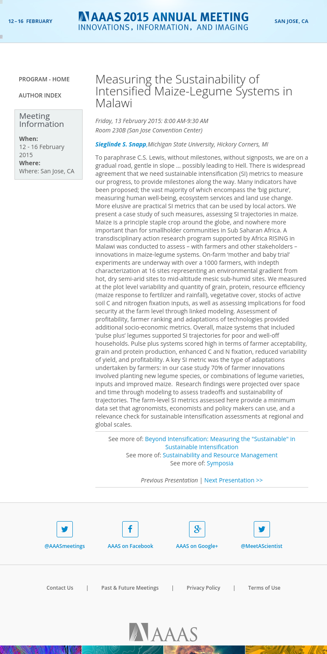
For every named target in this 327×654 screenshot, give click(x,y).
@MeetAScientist (261, 535)
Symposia (220, 463)
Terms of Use (264, 587)
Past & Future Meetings (130, 587)
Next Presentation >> (233, 480)
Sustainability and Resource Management (220, 455)
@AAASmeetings (65, 535)
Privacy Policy (204, 587)
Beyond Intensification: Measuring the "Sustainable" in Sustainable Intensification (220, 443)
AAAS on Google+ (197, 535)
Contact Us (59, 587)
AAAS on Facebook (130, 535)
